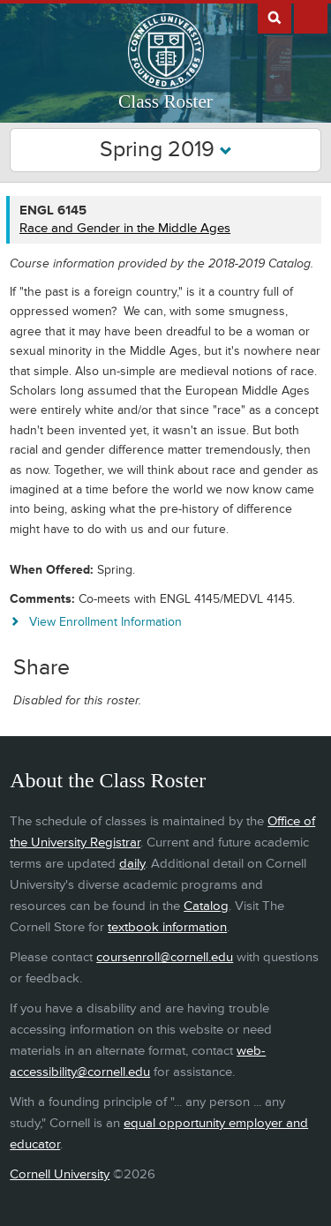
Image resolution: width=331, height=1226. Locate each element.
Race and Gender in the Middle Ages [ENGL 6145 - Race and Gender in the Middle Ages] (124, 228)
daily (132, 863)
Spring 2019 (166, 149)
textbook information (167, 927)
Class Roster (165, 101)
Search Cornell (274, 17)
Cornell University (59, 1174)
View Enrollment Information (105, 621)
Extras (310, 17)
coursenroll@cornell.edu (164, 957)
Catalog (206, 906)
